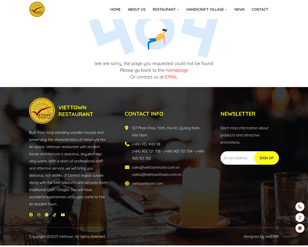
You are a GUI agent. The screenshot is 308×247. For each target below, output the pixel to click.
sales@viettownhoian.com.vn (156, 167)
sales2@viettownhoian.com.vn (157, 174)
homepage (177, 70)
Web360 (272, 236)
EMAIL (171, 77)
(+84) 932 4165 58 (146, 144)
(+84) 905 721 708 (146, 151)
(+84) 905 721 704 (178, 151)
